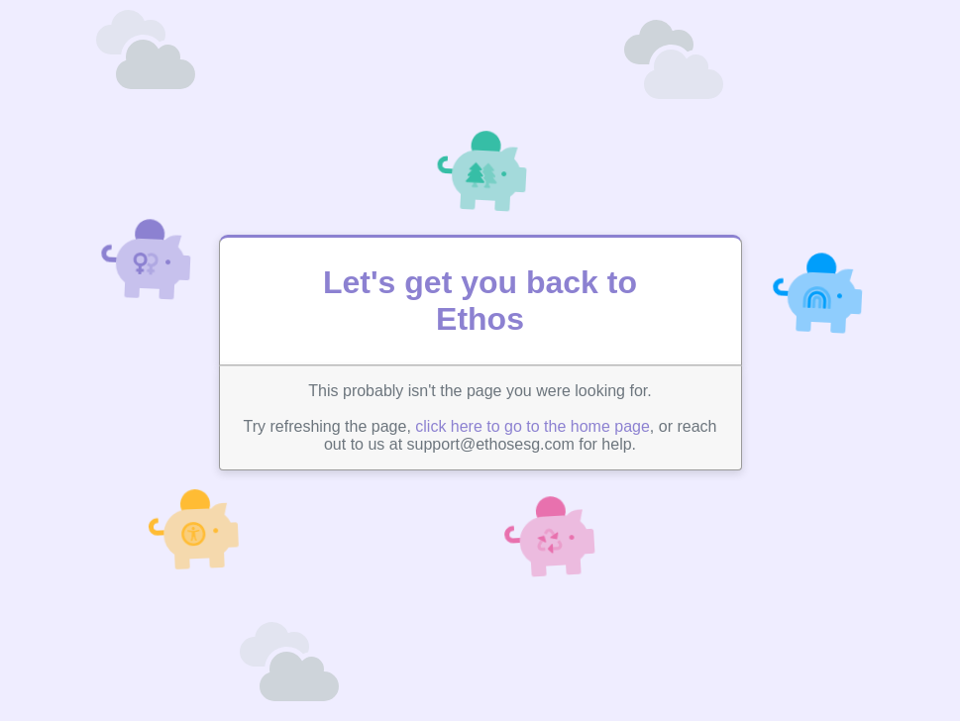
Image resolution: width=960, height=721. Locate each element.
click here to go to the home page (532, 426)
